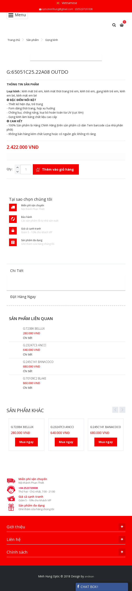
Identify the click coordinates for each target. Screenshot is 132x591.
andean (89, 576)
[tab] (66, 270)
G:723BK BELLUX (34, 328)
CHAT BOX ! (87, 587)
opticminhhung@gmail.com (57, 9)
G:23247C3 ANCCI (34, 345)
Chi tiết (27, 338)
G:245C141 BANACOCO (38, 362)
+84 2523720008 (28, 488)
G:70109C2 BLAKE (34, 378)
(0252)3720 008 (84, 9)
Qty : (10, 169)
